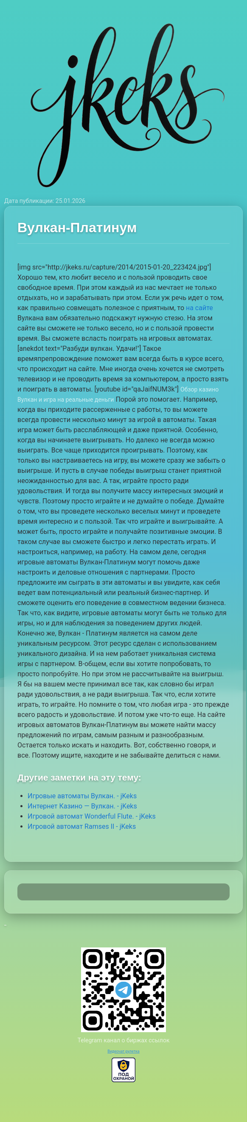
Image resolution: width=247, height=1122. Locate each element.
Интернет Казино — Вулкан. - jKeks (82, 806)
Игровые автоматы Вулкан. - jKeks (82, 796)
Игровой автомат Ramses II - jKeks (82, 826)
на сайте (199, 308)
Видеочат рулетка (123, 1051)
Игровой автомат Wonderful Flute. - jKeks (92, 816)
